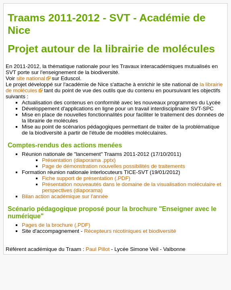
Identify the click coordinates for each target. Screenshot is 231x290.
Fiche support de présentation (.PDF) (86, 178)
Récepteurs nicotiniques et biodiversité (130, 231)
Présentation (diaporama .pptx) (79, 160)
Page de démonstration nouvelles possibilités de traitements (113, 166)
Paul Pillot (98, 249)
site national (31, 78)
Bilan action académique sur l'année (65, 196)
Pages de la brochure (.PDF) (56, 225)
